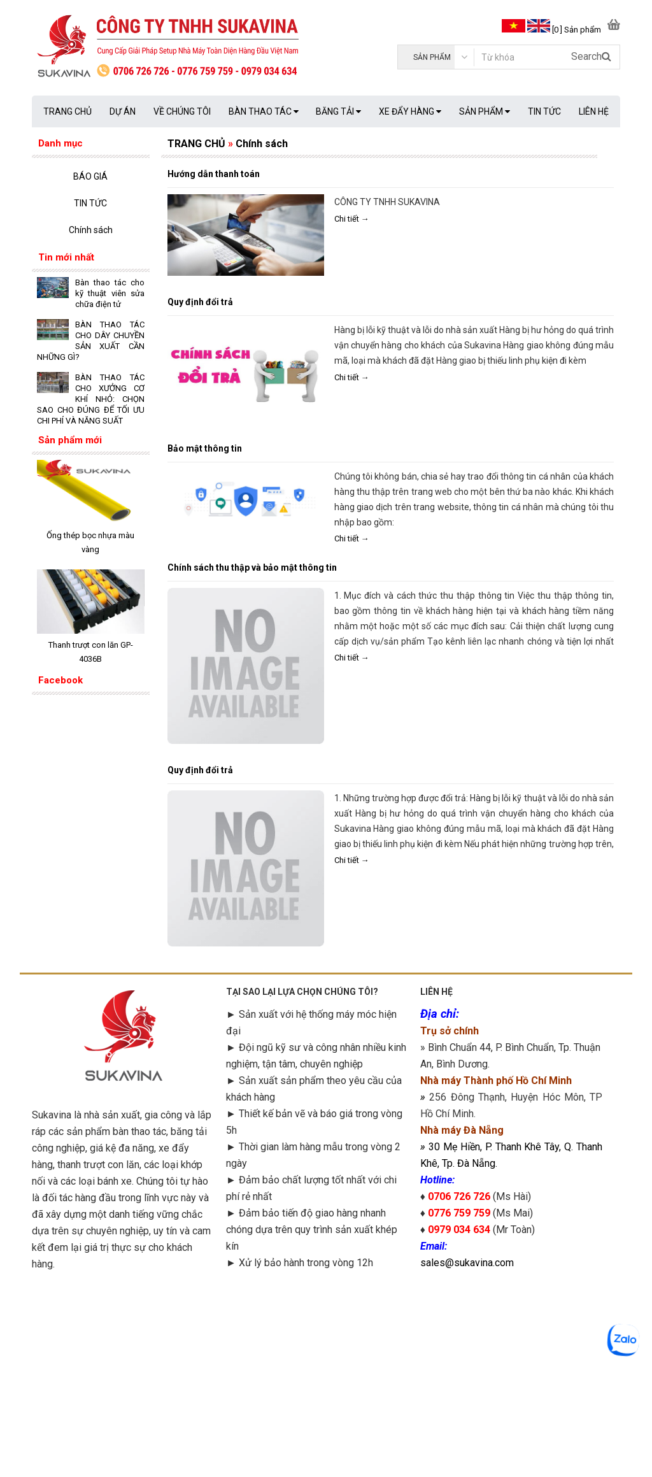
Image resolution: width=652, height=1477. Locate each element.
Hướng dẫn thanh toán (213, 174)
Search (591, 56)
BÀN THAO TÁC (264, 111)
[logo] (179, 47)
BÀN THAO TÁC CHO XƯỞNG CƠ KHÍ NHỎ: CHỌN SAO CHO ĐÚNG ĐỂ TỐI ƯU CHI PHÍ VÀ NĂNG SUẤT (91, 399)
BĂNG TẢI (338, 111)
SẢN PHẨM (484, 111)
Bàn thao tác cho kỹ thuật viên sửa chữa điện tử (110, 293)
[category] (436, 57)
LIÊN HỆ (594, 111)
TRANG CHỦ (67, 111)
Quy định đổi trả (200, 302)
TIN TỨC (544, 111)
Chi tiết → (351, 219)
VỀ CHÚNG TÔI (182, 111)
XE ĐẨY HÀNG (410, 111)
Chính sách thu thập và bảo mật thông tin (252, 567)
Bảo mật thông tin (204, 448)
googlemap (511, 1366)
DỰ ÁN (123, 111)
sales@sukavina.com (467, 1263)
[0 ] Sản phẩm (576, 29)
